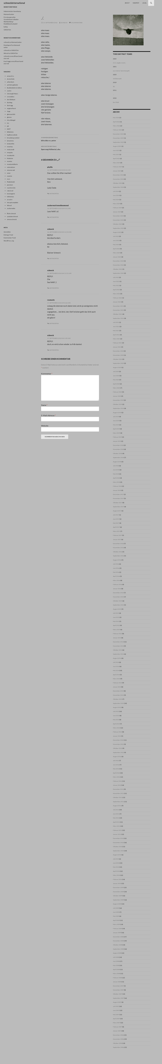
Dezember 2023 (118, 216)
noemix (9, 176)
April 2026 (116, 122)
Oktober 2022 (117, 269)
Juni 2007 (116, 1010)
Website (44, 425)
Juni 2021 (116, 326)
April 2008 (116, 969)
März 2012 (116, 777)
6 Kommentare (77, 23)
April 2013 (116, 724)
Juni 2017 (116, 519)
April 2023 (116, 249)
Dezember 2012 (118, 740)
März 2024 (116, 204)
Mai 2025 (116, 154)
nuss (8, 179)
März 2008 (116, 973)
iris (8, 123)
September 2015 (118, 605)
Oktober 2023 (117, 224)
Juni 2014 (116, 666)
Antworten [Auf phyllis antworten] (54, 193)
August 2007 (117, 1002)
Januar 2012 (117, 785)
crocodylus (10, 97)
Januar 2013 (117, 736)
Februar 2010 (117, 879)
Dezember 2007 (118, 986)
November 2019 (118, 400)
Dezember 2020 (118, 351)
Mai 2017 (116, 523)
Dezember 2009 (118, 887)
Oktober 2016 (117, 552)
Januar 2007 (117, 1031)
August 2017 (117, 511)
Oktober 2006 (117, 1043)
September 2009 (118, 900)
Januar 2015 (117, 638)
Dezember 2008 (118, 937)
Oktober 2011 (117, 797)
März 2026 (116, 126)
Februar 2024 (117, 208)
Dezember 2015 (118, 593)
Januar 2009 (117, 932)
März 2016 (116, 580)
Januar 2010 (117, 883)
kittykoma (10, 132)
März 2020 (116, 388)
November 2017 (118, 498)
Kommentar (46, 373)
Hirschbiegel (11, 120)
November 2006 (118, 1039)
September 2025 (118, 142)
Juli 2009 (116, 908)
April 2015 (116, 625)
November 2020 (118, 355)
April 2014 (116, 675)
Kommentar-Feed (10, 238)
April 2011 (116, 822)
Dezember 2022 (118, 261)
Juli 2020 (116, 371)
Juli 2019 (116, 416)
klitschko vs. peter (70, 139)
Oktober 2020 (117, 359)
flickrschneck (11, 213)
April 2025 (116, 158)
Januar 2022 (117, 302)
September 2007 (118, 998)
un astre (9, 199)
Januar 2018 (117, 490)
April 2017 (116, 527)
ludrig (5, 27)
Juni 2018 (116, 470)
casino (9, 91)
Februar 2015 (117, 634)
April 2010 (116, 871)
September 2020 (118, 363)
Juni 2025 (116, 150)
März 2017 (116, 531)
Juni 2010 (116, 863)
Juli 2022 (116, 277)
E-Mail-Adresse (48, 415)
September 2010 (118, 851)
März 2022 (116, 294)
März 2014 (116, 679)
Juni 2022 (116, 281)
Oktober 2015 (117, 601)
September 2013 (118, 703)
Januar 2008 (117, 982)
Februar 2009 (117, 928)
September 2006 (118, 1047)
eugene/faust (11, 108)
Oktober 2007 (117, 994)
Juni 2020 (116, 376)
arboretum (10, 82)
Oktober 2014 (117, 650)
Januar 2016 (117, 589)
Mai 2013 (116, 720)
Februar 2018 (117, 486)
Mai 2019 (116, 425)
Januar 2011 (117, 834)
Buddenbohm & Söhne (14, 88)
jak (8, 126)
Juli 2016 (116, 564)
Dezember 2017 (118, 494)
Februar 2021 (117, 343)
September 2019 (118, 408)
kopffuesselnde (12, 135)
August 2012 (117, 756)
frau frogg (7, 61)
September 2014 (118, 654)
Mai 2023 (116, 244)
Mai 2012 (116, 769)
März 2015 (116, 629)
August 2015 (117, 609)
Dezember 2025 (118, 134)
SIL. (114, 86)
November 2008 (118, 941)
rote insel (10, 191)
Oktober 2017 (117, 503)
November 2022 (118, 265)
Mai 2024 (116, 199)
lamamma (10, 141)
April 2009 (116, 920)
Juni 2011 (116, 814)
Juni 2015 (116, 617)
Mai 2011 (116, 818)
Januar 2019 (117, 441)
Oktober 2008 (117, 945)
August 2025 (117, 146)
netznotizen (11, 167)
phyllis (50, 167)
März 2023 (116, 253)
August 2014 (117, 658)
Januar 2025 (117, 171)
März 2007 (116, 1023)
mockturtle (10, 155)
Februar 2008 (117, 978)
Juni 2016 (116, 568)
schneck (64, 23)
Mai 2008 (116, 965)
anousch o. (10, 76)
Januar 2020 (117, 396)
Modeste (10, 158)
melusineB (10, 149)
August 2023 (117, 232)
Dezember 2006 (118, 1035)
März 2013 (116, 728)
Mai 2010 (116, 867)
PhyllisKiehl (11, 182)
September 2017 (118, 507)
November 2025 (118, 138)
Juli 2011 (116, 810)
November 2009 (118, 892)
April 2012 (116, 773)
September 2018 (118, 457)
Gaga (8, 111)
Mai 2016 (116, 572)
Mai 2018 (116, 474)
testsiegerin (11, 194)
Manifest (136, 3)
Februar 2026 (117, 130)
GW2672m (7, 30)
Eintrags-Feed (8, 235)
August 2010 (117, 855)
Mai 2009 (116, 916)
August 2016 (117, 560)
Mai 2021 (116, 330)
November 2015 (118, 597)
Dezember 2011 (118, 789)
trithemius (10, 197)
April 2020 (116, 384)
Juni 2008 (116, 961)
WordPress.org (9, 241)
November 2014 (118, 646)
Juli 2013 (116, 711)
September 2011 (118, 802)
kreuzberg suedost (13, 138)
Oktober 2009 (117, 896)
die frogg (10, 105)
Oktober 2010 (117, 846)
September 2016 (118, 556)
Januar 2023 (117, 257)
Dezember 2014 (118, 642)
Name (44, 405)
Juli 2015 (116, 613)
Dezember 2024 (118, 175)
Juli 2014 (116, 662)
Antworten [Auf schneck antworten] (54, 258)
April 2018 (116, 478)
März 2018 (116, 482)
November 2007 (118, 990)
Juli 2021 (116, 322)
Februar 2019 (117, 437)
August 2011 (117, 806)
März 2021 (116, 339)
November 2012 (118, 744)
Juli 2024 (116, 191)
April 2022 (116, 290)
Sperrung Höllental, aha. (70, 147)
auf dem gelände (12, 85)
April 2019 (116, 429)
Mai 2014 (116, 670)
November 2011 (118, 793)
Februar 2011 (117, 830)
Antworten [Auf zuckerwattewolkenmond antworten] (54, 217)
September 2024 (118, 187)
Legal (144, 3)
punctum (10, 185)
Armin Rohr (11, 79)
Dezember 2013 (118, 691)
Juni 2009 (116, 912)
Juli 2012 (116, 760)
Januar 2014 (117, 687)
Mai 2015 (116, 621)
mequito (10, 152)
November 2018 (118, 449)
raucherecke (11, 188)
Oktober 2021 (117, 314)
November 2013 (118, 695)
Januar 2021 (117, 347)
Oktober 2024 (117, 183)
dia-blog (9, 102)
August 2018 (117, 462)
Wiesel (9, 205)
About (127, 3)
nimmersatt (11, 170)
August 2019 (117, 412)
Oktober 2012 (117, 748)
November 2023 (118, 220)
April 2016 (116, 576)
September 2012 (118, 752)
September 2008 (118, 949)
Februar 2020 (117, 392)
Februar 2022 (117, 298)
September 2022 (118, 273)
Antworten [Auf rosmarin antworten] (54, 323)
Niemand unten (9, 14)
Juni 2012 (116, 765)
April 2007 (116, 1019)
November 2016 (118, 547)
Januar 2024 (117, 212)
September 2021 (118, 318)
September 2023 (118, 228)
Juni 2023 (116, 240)
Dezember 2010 (118, 838)
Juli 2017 (116, 515)
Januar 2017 (117, 539)
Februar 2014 (117, 683)
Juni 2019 (116, 421)
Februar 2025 (117, 167)
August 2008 (117, 953)
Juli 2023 (116, 236)
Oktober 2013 (117, 699)
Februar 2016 (117, 584)
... (113, 94)
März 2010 (116, 875)
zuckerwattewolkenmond (58, 205)
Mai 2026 (116, 117)
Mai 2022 (116, 285)
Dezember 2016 (118, 543)
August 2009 (117, 904)
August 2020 (117, 367)
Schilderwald (117, 79)
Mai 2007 (116, 1014)
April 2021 (116, 335)
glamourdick (11, 114)
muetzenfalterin (12, 164)
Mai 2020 (116, 380)
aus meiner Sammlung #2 (121, 71)
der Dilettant (11, 99)
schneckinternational (14, 3)
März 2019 (116, 433)
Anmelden (7, 232)
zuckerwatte (11, 208)
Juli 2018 (116, 466)
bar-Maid (116, 102)
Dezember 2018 (118, 445)
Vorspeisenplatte (12, 202)
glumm (9, 117)
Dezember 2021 (118, 306)
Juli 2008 (116, 957)
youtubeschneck (12, 216)
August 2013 (117, 707)
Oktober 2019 (117, 404)
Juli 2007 (116, 1006)
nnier (9, 173)
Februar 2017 (117, 535)
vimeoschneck (12, 219)
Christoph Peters (12, 94)
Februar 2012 (117, 781)
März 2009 (116, 924)
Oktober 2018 (117, 453)
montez (9, 161)
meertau (10, 147)
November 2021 (118, 310)
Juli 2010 (116, 859)
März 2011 (116, 826)
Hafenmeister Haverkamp (12, 11)
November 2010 (118, 842)
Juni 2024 (116, 195)
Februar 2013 (117, 732)
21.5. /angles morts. (119, 63)
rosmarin (51, 300)
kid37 (9, 129)
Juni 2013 (116, 715)
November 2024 (118, 179)
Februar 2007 (117, 1027)
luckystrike (10, 144)
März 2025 (116, 163)
